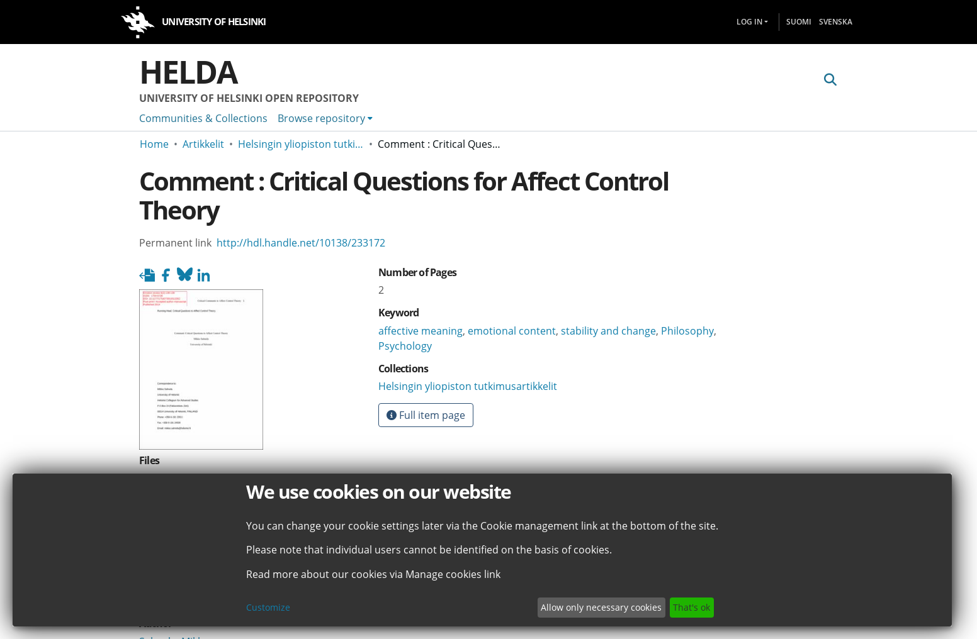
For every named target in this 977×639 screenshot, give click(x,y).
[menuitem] (325, 118)
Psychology (405, 346)
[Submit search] (830, 79)
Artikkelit (203, 144)
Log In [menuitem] (749, 21)
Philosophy (687, 331)
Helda (188, 71)
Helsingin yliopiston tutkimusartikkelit (301, 144)
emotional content (512, 331)
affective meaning (420, 331)
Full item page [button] (426, 415)
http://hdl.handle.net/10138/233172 (301, 243)
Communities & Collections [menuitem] (203, 118)
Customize (268, 607)
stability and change (608, 331)
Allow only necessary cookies (601, 607)
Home (154, 144)
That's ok (691, 607)
